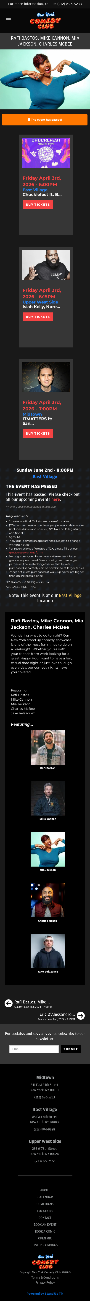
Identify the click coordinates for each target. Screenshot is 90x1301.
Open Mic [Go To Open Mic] (45, 1238)
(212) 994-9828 (44, 1129)
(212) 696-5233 (69, 4)
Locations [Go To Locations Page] (45, 1211)
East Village (70, 595)
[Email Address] (34, 1049)
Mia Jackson (48, 870)
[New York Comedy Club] (45, 20)
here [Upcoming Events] (55, 499)
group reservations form (26, 552)
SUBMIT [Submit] (71, 1049)
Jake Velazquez (48, 971)
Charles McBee (47, 921)
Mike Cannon (48, 819)
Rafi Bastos (47, 768)
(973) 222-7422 (44, 1161)
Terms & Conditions (45, 1277)
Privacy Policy (45, 1283)
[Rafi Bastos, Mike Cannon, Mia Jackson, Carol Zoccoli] (28, 1004)
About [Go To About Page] (45, 1190)
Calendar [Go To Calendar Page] (45, 1197)
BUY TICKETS (38, 205)
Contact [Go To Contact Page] (45, 1218)
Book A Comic (45, 1231)
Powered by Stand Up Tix (45, 1294)
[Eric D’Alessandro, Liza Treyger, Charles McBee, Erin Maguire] (61, 1016)
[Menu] (8, 19)
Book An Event (45, 1225)
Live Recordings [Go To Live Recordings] (45, 1245)
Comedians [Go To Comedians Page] (45, 1204)
